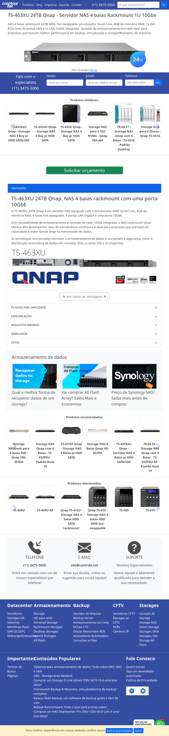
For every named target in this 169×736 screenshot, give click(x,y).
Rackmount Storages (48, 627)
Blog (39, 5)
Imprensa (51, 5)
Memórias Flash (18, 627)
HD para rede (43, 618)
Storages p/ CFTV (121, 620)
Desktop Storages (46, 631)
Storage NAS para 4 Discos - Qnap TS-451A (150, 131)
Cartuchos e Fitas (85, 640)
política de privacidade (119, 730)
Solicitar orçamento (84, 170)
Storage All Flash (146, 642)
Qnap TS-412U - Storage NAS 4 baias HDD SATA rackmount (71, 519)
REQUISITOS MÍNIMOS (25, 325)
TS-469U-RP (45, 510)
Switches (13, 622)
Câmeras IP (121, 631)
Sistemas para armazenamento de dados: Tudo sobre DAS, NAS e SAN (78, 669)
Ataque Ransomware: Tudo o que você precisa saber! (70, 707)
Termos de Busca (14, 669)
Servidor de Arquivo (87, 613)
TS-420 (124, 510)
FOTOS (15, 342)
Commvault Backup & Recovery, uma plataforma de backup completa (75, 691)
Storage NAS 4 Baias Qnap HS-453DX (97, 448)
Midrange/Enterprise (18, 636)
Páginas (12, 676)
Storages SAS (148, 636)
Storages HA (15, 618)
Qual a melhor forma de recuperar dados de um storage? (33, 398)
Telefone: (131, 76)
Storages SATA (149, 631)
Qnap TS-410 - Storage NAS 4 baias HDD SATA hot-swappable (97, 519)
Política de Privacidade (141, 680)
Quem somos (135, 667)
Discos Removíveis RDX (89, 631)
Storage (39, 613)
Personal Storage (45, 622)
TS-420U (19, 510)
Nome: (51, 76)
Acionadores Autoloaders (90, 636)
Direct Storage (149, 627)
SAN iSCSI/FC (16, 631)
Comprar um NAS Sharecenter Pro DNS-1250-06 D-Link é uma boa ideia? (76, 714)
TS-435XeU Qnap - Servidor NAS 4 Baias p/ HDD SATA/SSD (124, 453)
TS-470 (150, 510)
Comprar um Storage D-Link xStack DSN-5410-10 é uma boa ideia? (75, 682)
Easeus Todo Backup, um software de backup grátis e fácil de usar (76, 700)
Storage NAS (148, 622)
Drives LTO (80, 627)
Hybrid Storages (45, 636)
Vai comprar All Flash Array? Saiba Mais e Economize (80, 398)
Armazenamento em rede (91, 622)
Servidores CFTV (124, 613)
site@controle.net (84, 565)
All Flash (39, 640)
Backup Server (83, 618)
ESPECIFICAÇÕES (21, 316)
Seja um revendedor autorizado (140, 673)
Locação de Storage (147, 615)
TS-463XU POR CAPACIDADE (28, 307)
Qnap (93, 70)
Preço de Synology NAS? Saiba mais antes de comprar (133, 398)
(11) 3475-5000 (103, 4)
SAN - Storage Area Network (53, 676)
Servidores (14, 613)
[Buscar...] (138, 5)
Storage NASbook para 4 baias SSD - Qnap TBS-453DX (18, 453)
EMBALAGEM (19, 334)
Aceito (138, 730)
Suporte (64, 5)
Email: (90, 76)
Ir (164, 5)
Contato (77, 5)
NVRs (116, 627)
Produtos (28, 5)
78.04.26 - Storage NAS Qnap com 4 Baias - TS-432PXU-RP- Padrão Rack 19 (150, 457)
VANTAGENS (18, 188)
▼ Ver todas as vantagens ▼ (84, 296)
